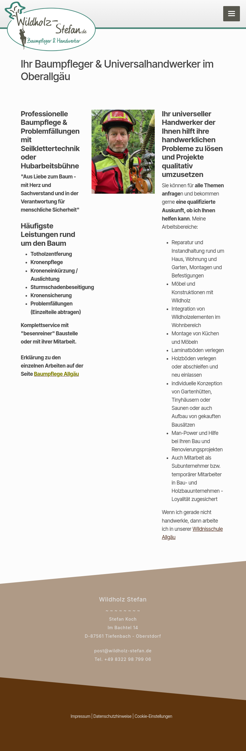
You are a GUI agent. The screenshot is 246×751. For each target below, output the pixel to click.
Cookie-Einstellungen (153, 716)
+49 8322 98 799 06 (127, 659)
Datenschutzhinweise (112, 716)
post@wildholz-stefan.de (123, 650)
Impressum (81, 716)
